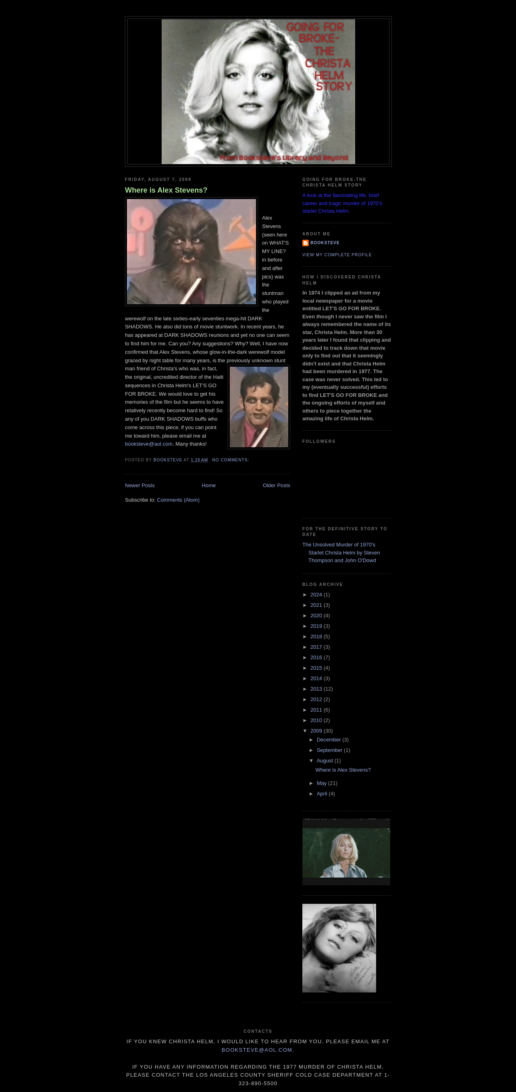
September (330, 750)
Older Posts (276, 485)
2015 (317, 668)
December (330, 740)
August (326, 761)
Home (209, 485)
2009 (317, 731)
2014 (317, 678)
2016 (317, 657)
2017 (317, 647)
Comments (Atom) (178, 500)
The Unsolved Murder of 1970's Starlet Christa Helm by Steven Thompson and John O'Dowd (341, 552)
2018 (317, 636)
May (322, 783)
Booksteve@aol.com (257, 1050)
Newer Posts (140, 485)
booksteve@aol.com (149, 444)
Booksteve (325, 243)
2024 (317, 595)
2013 (317, 689)
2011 (317, 710)
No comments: (231, 460)
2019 (317, 626)
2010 (317, 720)
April (323, 794)
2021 (317, 605)
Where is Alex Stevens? (166, 190)
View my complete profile (337, 255)
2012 (317, 699)
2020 (317, 615)
